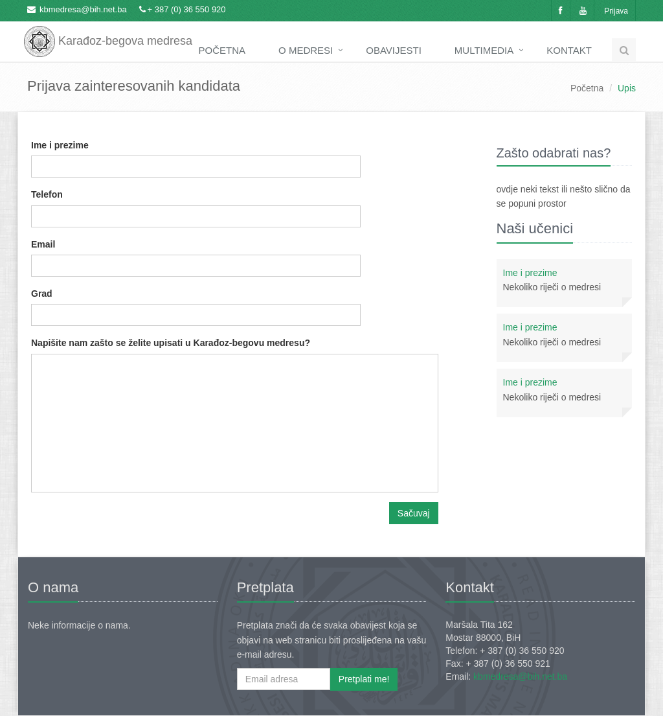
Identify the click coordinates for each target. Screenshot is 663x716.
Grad (41, 293)
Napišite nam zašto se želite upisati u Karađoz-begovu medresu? (170, 343)
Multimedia (484, 50)
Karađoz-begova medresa (108, 32)
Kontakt (569, 50)
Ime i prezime (60, 145)
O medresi (305, 50)
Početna (222, 50)
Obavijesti (393, 50)
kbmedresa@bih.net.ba (83, 9)
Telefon (47, 194)
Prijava (616, 11)
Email (43, 244)
